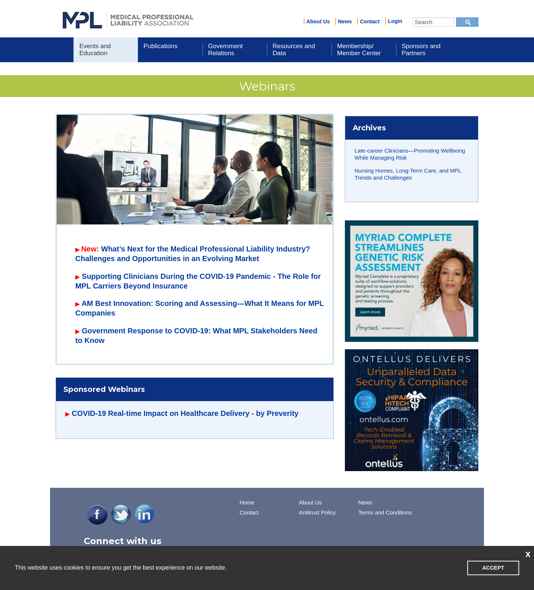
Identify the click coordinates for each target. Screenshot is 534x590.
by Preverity (277, 413)
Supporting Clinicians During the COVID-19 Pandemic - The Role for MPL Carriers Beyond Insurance (198, 281)
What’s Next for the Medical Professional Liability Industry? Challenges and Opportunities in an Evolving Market (192, 254)
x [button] (528, 554)
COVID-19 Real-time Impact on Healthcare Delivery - (164, 413)
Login (395, 21)
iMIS (128, 19)
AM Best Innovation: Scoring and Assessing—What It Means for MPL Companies (199, 308)
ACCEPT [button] (493, 568)
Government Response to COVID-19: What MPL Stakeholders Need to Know (196, 335)
